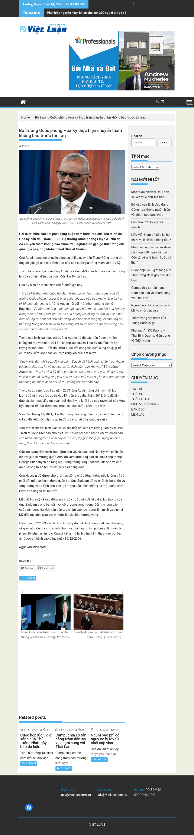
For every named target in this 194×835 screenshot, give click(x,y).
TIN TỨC (137, 389)
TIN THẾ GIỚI (27, 578)
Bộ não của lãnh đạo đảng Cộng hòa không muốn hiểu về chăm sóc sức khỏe (150, 210)
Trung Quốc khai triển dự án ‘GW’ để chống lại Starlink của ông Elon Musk (46, 616)
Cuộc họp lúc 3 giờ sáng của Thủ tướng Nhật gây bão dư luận (89, 12)
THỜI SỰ (137, 394)
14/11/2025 (31, 729)
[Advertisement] (72, 678)
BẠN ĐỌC (138, 409)
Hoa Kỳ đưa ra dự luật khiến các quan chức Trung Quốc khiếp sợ (98, 616)
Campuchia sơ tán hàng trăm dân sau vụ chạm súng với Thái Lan (150, 293)
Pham (25, 145)
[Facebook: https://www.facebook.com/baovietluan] (29, 807)
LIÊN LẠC (138, 414)
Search (136, 136)
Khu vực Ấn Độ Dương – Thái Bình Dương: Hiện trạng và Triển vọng (150, 336)
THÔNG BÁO (140, 399)
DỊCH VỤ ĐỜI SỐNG (145, 404)
